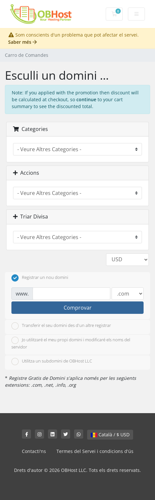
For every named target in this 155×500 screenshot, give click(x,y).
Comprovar (78, 307)
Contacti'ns (34, 451)
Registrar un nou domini (39, 278)
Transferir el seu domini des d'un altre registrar (61, 326)
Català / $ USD (110, 434)
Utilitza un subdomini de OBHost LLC (51, 361)
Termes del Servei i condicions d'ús (94, 451)
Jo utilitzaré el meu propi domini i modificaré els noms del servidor (70, 343)
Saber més (22, 42)
